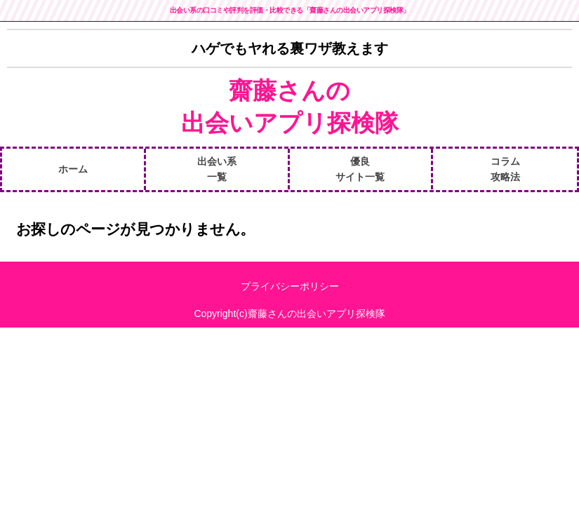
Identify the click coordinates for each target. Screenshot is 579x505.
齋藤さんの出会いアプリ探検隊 (290, 106)
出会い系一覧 (217, 169)
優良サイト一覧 (360, 169)
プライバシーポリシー (290, 286)
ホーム (73, 169)
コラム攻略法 (505, 169)
